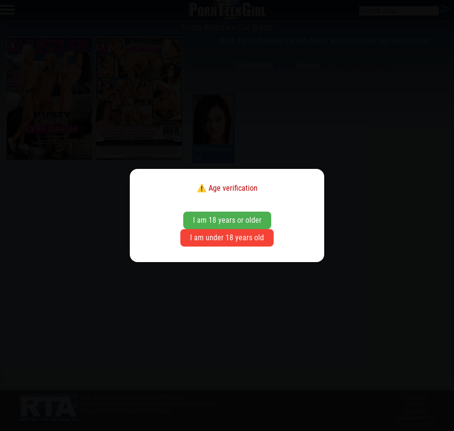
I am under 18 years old (227, 237)
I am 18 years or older (227, 220)
